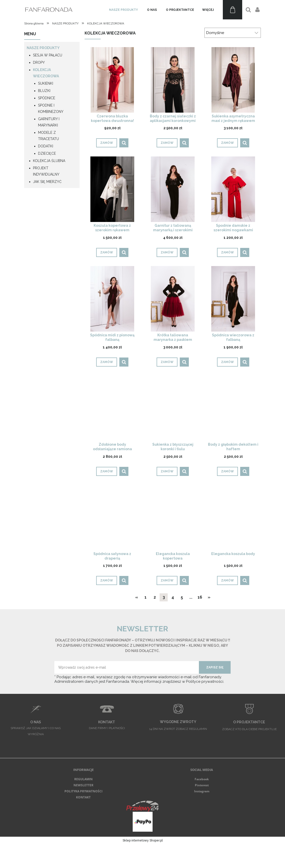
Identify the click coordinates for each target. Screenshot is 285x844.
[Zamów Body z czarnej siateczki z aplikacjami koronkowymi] (167, 142)
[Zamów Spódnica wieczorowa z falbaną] (227, 362)
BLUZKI (44, 91)
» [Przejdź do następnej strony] (209, 597)
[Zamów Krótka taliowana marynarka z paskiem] (167, 362)
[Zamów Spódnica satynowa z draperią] (106, 580)
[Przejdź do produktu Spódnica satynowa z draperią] (112, 517)
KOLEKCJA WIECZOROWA (46, 73)
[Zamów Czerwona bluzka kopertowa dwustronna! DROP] (106, 142)
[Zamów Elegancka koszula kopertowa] (167, 580)
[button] (123, 142)
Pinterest (202, 785)
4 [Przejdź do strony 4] (172, 597)
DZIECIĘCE (47, 153)
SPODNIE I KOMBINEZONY (50, 108)
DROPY (39, 62)
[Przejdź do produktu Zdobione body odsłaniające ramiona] (112, 408)
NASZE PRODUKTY (43, 48)
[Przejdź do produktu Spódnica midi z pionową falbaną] (112, 299)
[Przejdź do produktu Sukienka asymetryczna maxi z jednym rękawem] (233, 80)
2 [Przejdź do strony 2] (155, 597)
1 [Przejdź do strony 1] (146, 597)
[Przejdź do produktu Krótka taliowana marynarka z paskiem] (173, 299)
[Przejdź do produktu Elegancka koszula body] (233, 517)
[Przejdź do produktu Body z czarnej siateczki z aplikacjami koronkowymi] (173, 80)
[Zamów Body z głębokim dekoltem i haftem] (227, 471)
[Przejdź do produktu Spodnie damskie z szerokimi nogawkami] (233, 189)
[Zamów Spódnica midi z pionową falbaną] (106, 362)
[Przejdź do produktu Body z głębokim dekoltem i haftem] (233, 408)
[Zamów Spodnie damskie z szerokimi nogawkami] (227, 252)
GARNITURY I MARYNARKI (48, 122)
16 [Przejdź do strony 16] (200, 597)
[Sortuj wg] (232, 33)
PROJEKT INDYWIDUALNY (46, 171)
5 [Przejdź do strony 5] (182, 597)
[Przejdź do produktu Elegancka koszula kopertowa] (173, 517)
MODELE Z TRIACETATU (48, 136)
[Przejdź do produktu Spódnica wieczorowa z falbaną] (233, 299)
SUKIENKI (45, 83)
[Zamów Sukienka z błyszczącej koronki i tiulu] (167, 471)
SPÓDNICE (46, 98)
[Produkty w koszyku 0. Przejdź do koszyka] (232, 9)
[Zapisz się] (215, 667)
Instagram (201, 791)
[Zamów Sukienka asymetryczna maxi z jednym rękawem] (227, 142)
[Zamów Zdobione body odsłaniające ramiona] (106, 471)
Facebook (202, 779)
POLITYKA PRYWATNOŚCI (83, 791)
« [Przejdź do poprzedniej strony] (136, 597)
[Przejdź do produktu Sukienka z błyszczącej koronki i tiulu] (173, 408)
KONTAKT (83, 797)
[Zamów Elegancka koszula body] (227, 580)
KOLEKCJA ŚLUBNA (49, 161)
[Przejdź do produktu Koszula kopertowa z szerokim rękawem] (112, 189)
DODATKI (45, 146)
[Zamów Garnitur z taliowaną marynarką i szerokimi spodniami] (167, 252)
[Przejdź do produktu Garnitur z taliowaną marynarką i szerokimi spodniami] (173, 189)
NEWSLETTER (83, 785)
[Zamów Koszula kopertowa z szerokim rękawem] (106, 252)
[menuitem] (123, 10)
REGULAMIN (83, 779)
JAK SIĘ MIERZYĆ (47, 182)
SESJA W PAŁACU (47, 55)
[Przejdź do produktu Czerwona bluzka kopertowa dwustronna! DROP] (112, 80)
